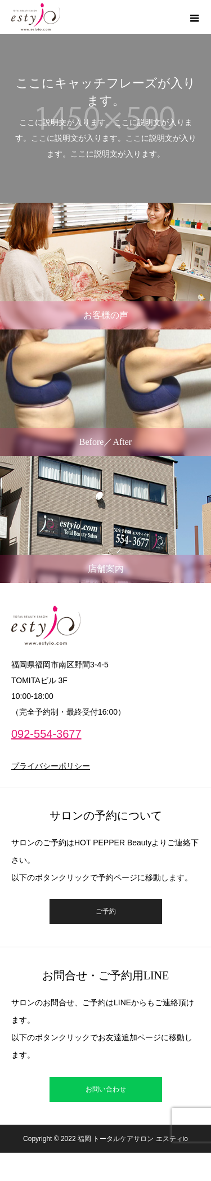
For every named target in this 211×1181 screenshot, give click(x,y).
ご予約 (106, 911)
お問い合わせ (106, 1089)
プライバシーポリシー (50, 765)
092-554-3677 (46, 734)
